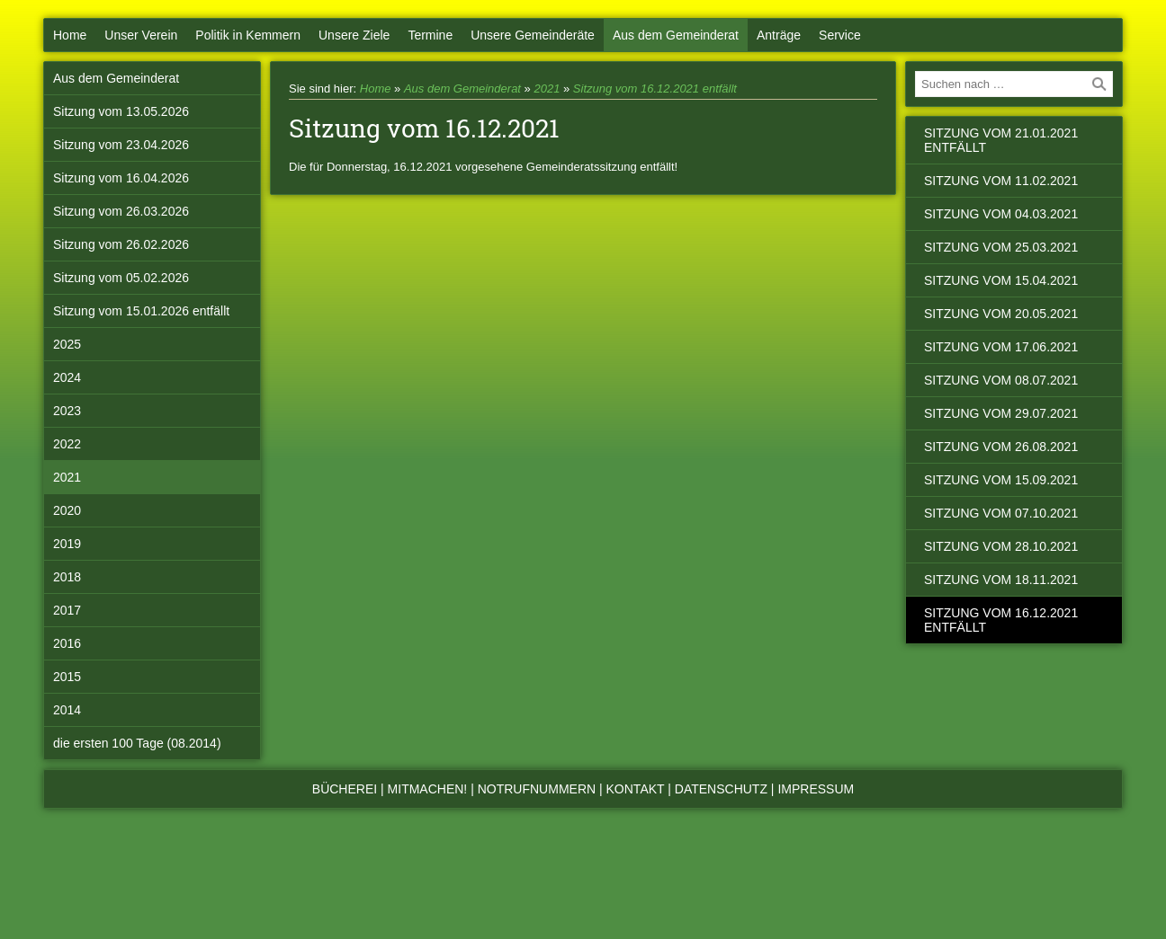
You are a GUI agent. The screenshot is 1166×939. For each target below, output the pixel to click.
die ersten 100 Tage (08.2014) (137, 743)
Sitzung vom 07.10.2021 (1001, 513)
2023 (67, 410)
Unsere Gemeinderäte (533, 35)
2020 (67, 510)
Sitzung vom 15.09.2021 (1001, 480)
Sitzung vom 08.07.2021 (1001, 380)
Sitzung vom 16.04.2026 (121, 178)
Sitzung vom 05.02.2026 (121, 277)
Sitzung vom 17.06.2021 (1001, 347)
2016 (67, 643)
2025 (67, 344)
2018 (67, 577)
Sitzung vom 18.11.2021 (1001, 579)
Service (840, 35)
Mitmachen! (428, 789)
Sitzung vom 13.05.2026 (121, 111)
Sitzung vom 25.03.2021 (1001, 247)
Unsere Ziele (354, 35)
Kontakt (635, 789)
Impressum (815, 789)
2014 (67, 710)
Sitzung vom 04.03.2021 (1001, 214)
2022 (67, 444)
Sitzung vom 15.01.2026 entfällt (141, 311)
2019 (67, 543)
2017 (67, 610)
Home (69, 35)
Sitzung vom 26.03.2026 (121, 211)
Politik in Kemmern (247, 35)
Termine (430, 35)
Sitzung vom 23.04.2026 (121, 144)
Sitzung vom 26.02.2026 (121, 244)
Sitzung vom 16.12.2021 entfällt (655, 88)
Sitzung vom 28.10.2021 (1001, 546)
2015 (67, 676)
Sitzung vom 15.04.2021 (1001, 280)
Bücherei (344, 789)
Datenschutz (721, 789)
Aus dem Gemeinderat (676, 35)
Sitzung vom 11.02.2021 (1001, 180)
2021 (67, 477)
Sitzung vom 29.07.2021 (1001, 413)
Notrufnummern (537, 789)
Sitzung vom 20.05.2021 (1001, 313)
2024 (67, 377)
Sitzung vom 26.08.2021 (1001, 446)
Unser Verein (140, 35)
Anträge (779, 35)
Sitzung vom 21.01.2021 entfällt (1001, 140)
